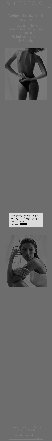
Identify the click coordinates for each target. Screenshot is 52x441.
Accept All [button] (23, 224)
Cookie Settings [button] (14, 224)
